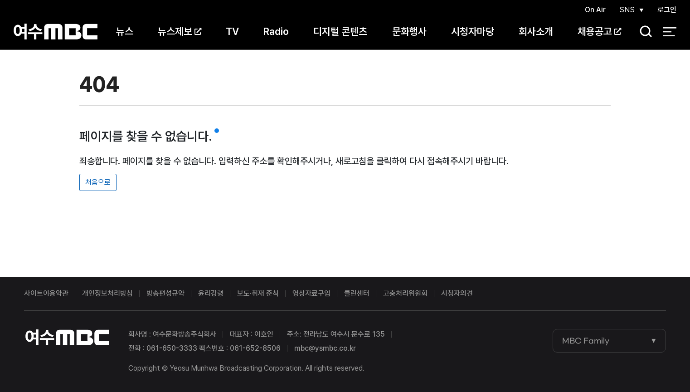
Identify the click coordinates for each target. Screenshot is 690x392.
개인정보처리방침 (107, 293)
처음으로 (98, 182)
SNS (627, 9)
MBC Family (585, 340)
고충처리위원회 (405, 293)
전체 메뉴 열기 (669, 31)
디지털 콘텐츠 (340, 31)
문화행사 (409, 31)
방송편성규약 (165, 293)
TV (232, 31)
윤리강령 (211, 293)
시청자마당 (472, 31)
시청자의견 (457, 293)
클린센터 (356, 293)
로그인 (666, 9)
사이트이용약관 (46, 293)
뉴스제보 (179, 31)
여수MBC (55, 31)
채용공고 (599, 31)
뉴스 (124, 31)
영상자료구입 (311, 293)
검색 (643, 32)
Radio (276, 31)
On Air (595, 9)
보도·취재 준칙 (258, 293)
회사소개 (536, 31)
